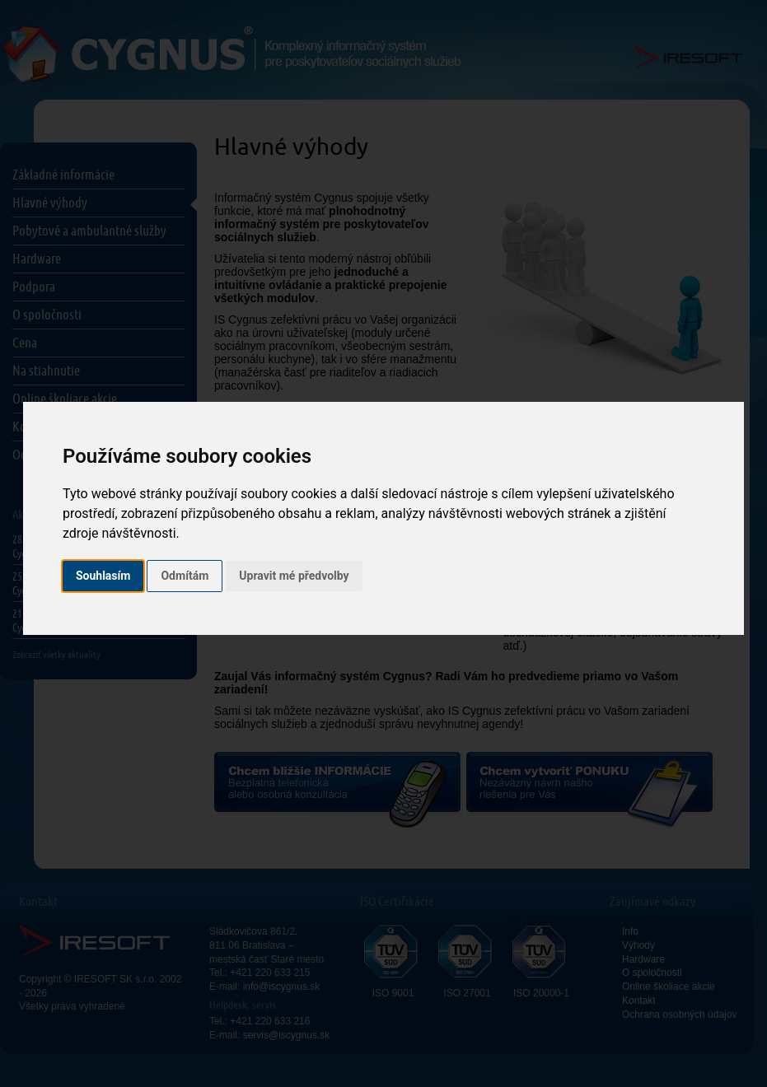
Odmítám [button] (184, 575)
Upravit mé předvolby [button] (293, 575)
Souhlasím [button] (103, 575)
